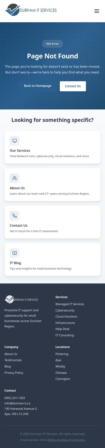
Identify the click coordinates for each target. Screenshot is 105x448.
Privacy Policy (13, 373)
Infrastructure (65, 323)
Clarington (63, 379)
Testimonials (13, 360)
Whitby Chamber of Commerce (66, 440)
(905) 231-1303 (14, 398)
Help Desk (63, 329)
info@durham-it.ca (17, 403)
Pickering (62, 354)
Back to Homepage (37, 86)
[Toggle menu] (97, 11)
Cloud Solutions (66, 316)
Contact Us (73, 86)
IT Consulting (65, 335)
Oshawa (61, 373)
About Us (10, 354)
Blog (7, 366)
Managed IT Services (70, 304)
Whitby (60, 366)
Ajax (58, 360)
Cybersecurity (65, 310)
